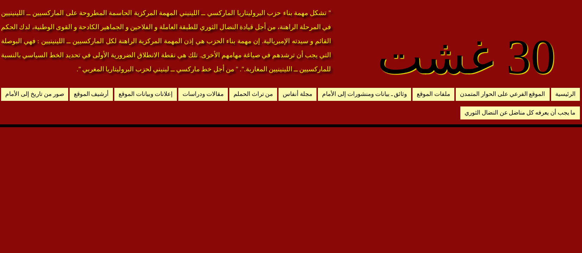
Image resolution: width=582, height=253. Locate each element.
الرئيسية (565, 94)
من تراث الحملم (253, 94)
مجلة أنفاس (297, 94)
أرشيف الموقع (91, 94)
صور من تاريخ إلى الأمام (34, 94)
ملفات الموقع (433, 94)
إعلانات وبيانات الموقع (146, 94)
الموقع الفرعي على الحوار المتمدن (502, 94)
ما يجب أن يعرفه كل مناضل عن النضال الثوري (520, 112)
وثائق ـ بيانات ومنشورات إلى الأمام (364, 94)
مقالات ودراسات (203, 94)
